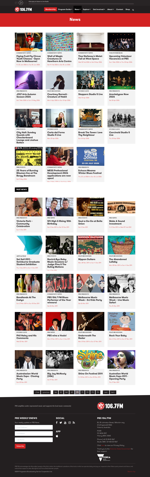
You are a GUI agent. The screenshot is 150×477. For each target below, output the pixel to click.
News (77, 9)
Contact (119, 9)
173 (93, 392)
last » (113, 392)
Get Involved (99, 9)
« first (37, 392)
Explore (86, 9)
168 (66, 392)
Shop (128, 9)
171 (82, 392)
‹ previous (45, 392)
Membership (50, 9)
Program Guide (65, 9)
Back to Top (131, 471)
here (103, 445)
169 (72, 392)
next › (106, 392)
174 (98, 392)
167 (61, 392)
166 (55, 392)
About (110, 9)
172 (87, 392)
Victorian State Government (120, 449)
